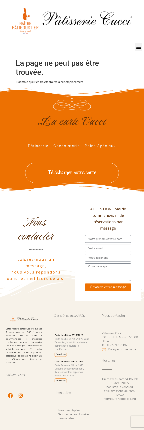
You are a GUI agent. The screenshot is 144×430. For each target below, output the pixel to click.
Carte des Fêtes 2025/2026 (69, 335)
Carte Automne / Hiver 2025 (69, 361)
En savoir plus (61, 354)
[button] (138, 47)
